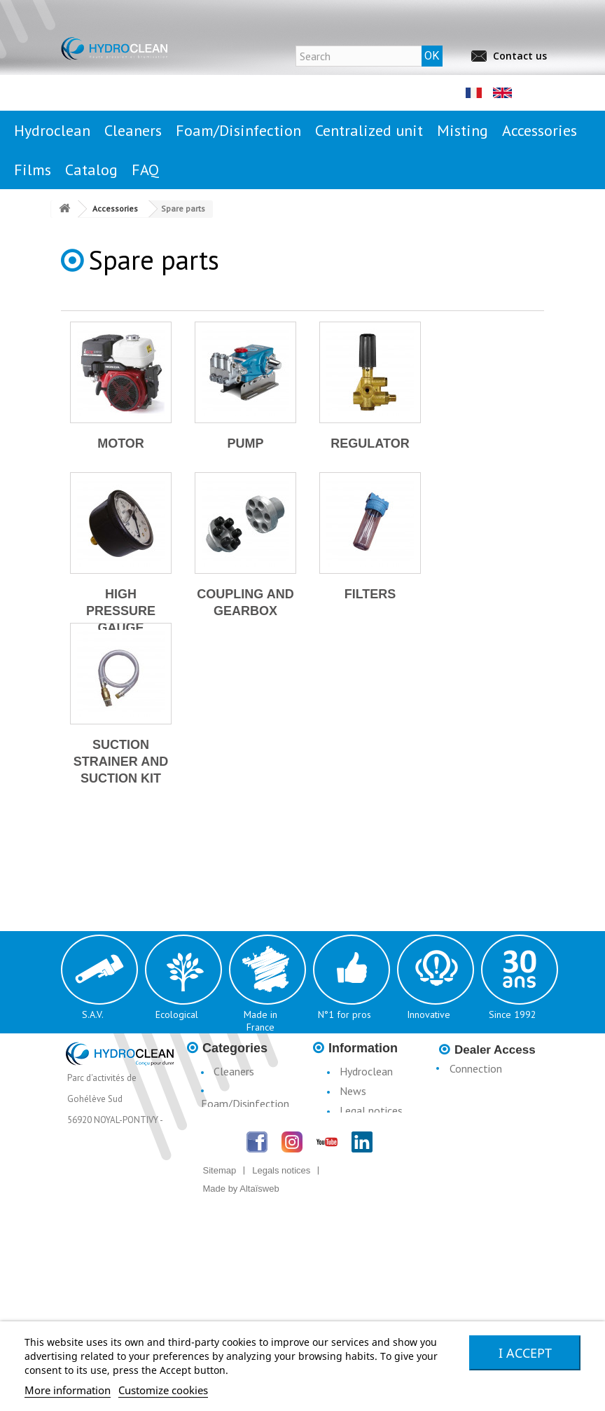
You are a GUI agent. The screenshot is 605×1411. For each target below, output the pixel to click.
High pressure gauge (120, 611)
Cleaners (234, 1071)
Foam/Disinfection (245, 1103)
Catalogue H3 (372, 1197)
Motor (120, 443)
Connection (476, 1068)
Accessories (240, 1176)
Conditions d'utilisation (358, 1137)
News (353, 1091)
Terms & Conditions (353, 1171)
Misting (231, 1157)
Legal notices (371, 1110)
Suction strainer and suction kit (121, 761)
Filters (370, 594)
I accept (525, 1352)
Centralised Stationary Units (239, 1130)
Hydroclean (366, 1071)
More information (68, 1390)
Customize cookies (163, 1390)
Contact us (520, 55)
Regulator (370, 443)
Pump (245, 443)
